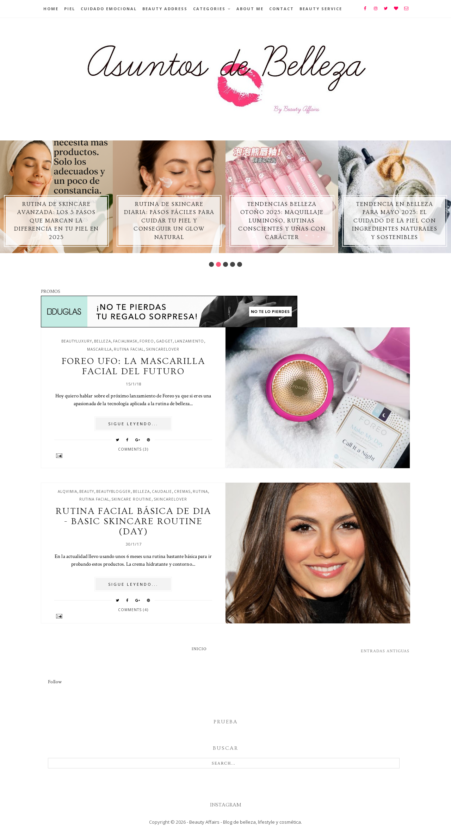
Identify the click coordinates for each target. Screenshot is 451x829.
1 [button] (211, 264)
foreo (147, 341)
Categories (209, 8)
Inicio (199, 649)
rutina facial (129, 349)
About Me (250, 8)
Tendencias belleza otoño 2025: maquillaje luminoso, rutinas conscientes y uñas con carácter (282, 220)
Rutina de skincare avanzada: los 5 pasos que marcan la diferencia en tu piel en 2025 (56, 220)
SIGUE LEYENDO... (133, 423)
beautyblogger (113, 491)
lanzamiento (189, 341)
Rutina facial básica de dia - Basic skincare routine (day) (133, 521)
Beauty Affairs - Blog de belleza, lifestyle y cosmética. (245, 822)
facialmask (125, 341)
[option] (56, 196)
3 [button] (225, 264)
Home (50, 8)
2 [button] (218, 264)
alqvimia (67, 491)
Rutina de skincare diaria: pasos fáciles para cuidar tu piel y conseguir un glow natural (169, 220)
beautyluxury (76, 341)
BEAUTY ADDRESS (164, 8)
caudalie (162, 491)
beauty (86, 491)
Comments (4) (133, 609)
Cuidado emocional (109, 8)
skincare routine (131, 499)
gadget (164, 341)
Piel (69, 8)
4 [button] (232, 264)
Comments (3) (133, 449)
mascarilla (99, 349)
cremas (182, 491)
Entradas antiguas (385, 651)
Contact (281, 8)
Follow (55, 682)
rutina (200, 491)
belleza (102, 341)
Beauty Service (320, 8)
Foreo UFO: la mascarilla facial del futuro (133, 366)
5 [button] (239, 264)
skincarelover (162, 349)
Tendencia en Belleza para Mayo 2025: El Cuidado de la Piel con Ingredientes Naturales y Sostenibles (394, 220)
